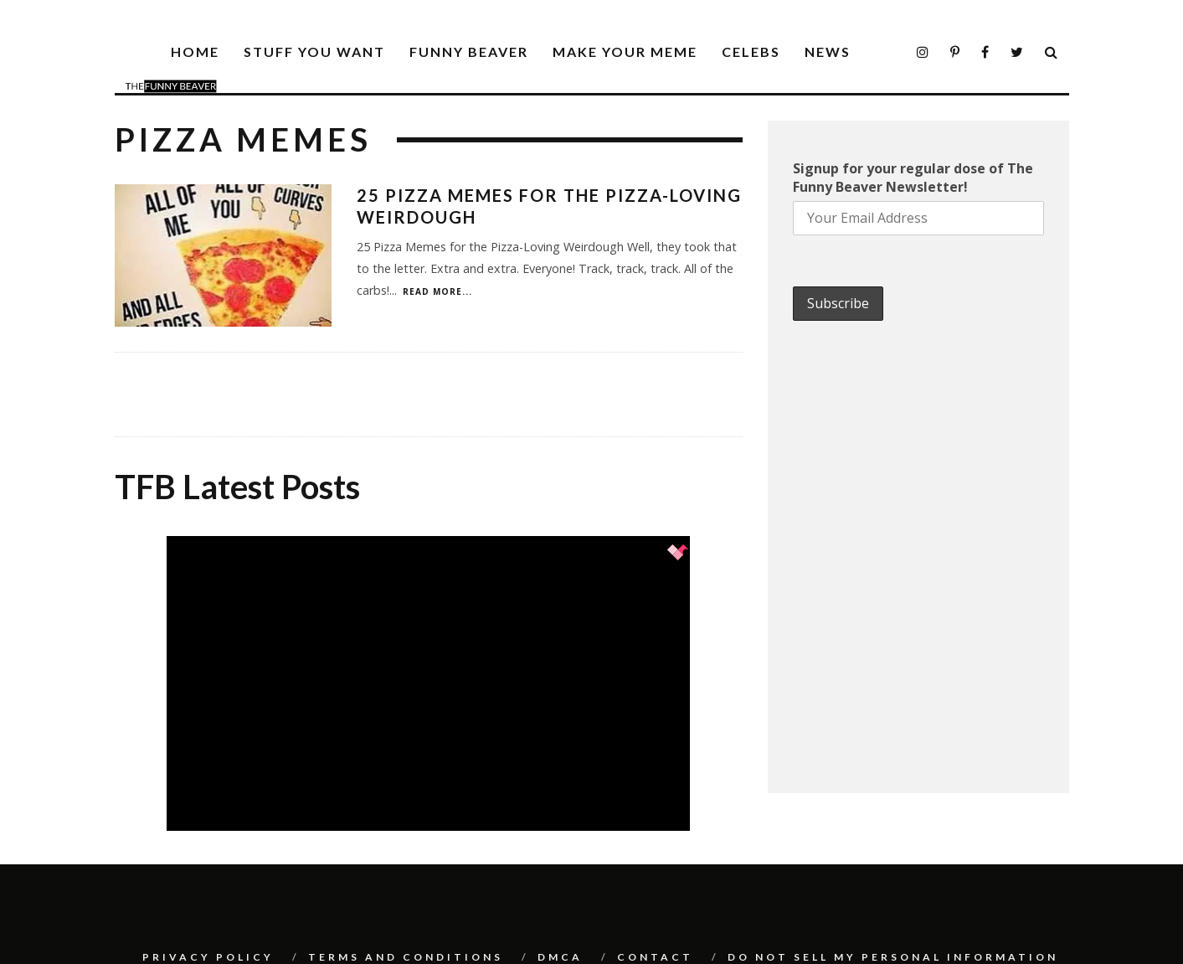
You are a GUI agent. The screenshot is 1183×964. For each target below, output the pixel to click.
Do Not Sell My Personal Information (893, 957)
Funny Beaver (468, 51)
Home (195, 51)
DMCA (560, 957)
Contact (655, 957)
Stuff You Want (314, 51)
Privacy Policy (208, 957)
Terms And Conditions (405, 957)
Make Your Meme (625, 51)
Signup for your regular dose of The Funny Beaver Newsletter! (913, 177)
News (828, 51)
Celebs (751, 51)
